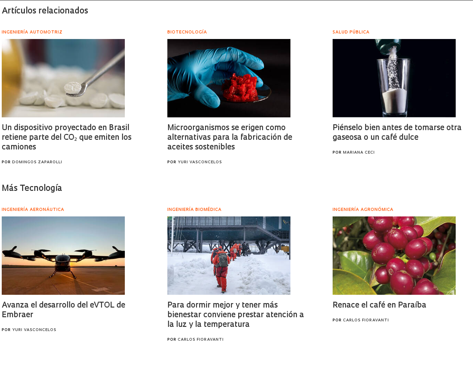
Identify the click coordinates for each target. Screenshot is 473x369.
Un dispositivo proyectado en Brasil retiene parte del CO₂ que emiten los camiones (66, 138)
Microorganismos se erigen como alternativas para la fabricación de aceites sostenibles (229, 138)
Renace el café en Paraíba (379, 306)
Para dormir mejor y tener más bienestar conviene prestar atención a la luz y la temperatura (235, 315)
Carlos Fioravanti (201, 340)
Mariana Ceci (359, 153)
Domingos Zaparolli (37, 162)
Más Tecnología (32, 189)
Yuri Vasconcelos (200, 162)
